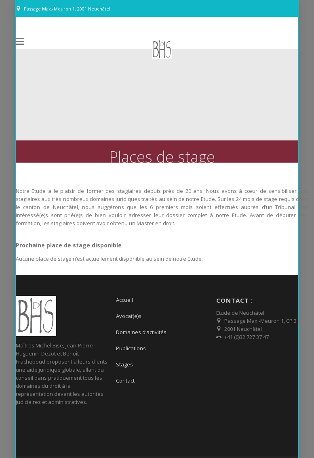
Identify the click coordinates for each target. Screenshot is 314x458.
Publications (131, 343)
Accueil (124, 295)
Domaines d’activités (141, 327)
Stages (124, 360)
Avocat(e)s (128, 311)
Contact (125, 376)
